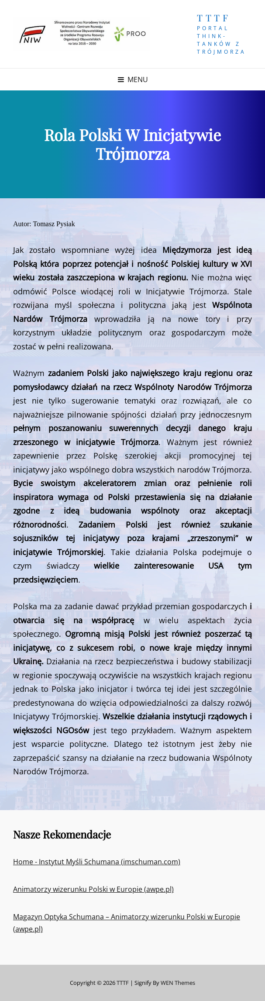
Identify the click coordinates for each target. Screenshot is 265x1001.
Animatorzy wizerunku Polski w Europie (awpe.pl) (93, 889)
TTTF (214, 17)
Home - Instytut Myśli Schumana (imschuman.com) (96, 861)
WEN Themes (178, 983)
